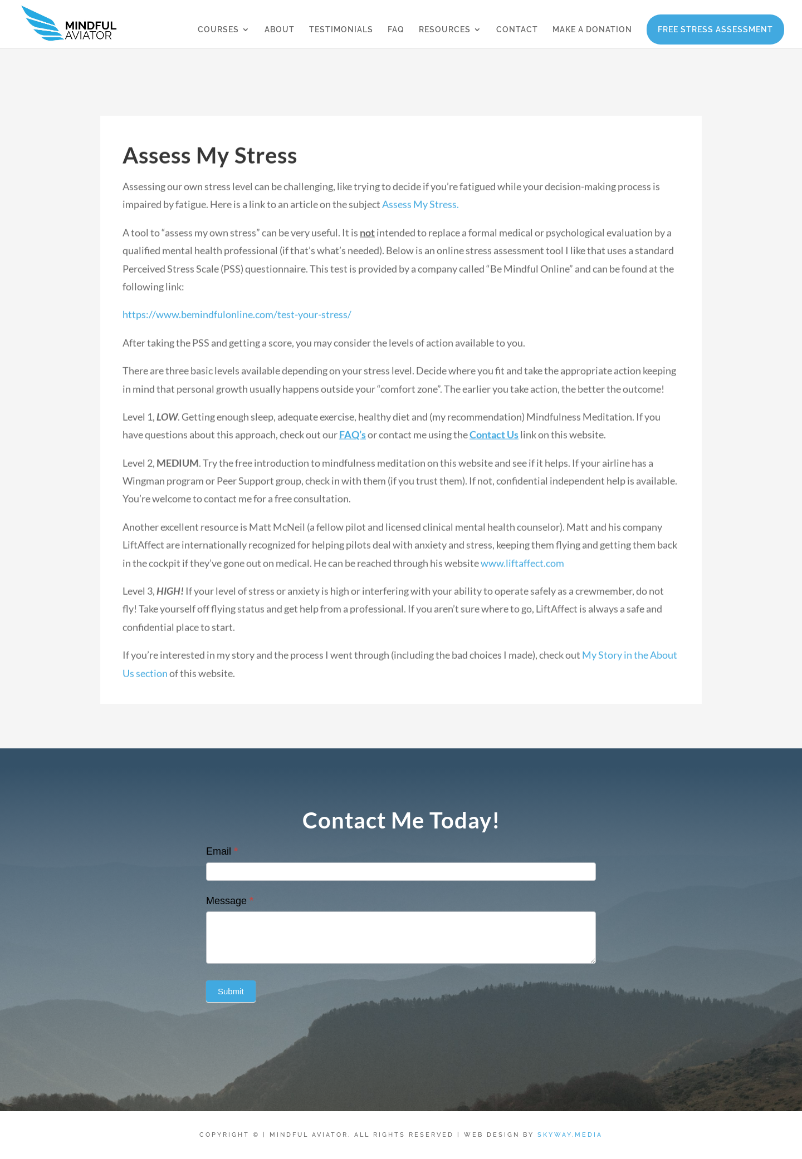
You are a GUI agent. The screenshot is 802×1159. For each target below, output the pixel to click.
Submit (231, 991)
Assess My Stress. (420, 215)
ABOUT (280, 30)
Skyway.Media (570, 1134)
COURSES (218, 30)
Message (229, 900)
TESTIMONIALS (341, 30)
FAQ (396, 30)
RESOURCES (445, 30)
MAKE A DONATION (592, 30)
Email (222, 851)
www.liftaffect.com (522, 574)
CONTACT (517, 30)
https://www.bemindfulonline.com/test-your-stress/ (237, 325)
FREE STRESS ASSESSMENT (715, 29)
